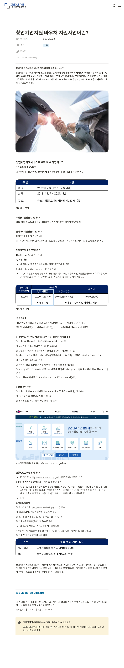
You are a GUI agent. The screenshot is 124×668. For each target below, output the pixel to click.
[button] (114, 6)
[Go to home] (15, 6)
